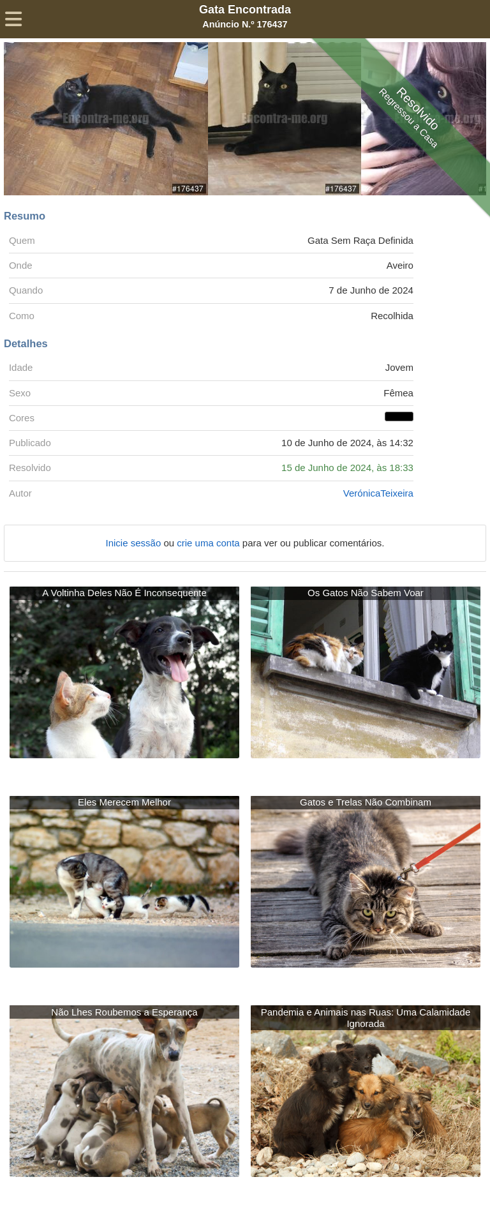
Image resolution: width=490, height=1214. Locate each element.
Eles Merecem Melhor (124, 802)
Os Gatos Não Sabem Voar (366, 592)
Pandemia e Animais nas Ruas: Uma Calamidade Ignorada (366, 1018)
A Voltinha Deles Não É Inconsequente (124, 592)
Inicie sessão (135, 542)
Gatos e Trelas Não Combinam (365, 802)
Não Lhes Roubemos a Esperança (124, 1012)
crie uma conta (209, 542)
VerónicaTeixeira (378, 493)
